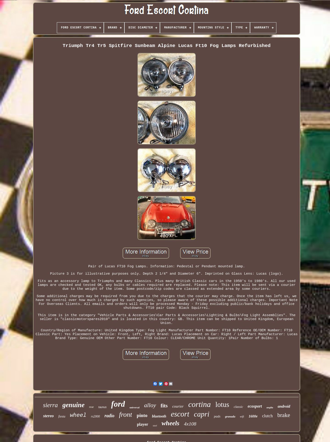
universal (134, 407)
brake (283, 415)
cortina (199, 404)
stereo (48, 415)
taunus (102, 407)
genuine (73, 405)
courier (178, 406)
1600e (253, 416)
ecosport (255, 406)
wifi (242, 416)
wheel (78, 415)
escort (180, 414)
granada (230, 416)
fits (164, 406)
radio (109, 415)
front (125, 414)
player (142, 424)
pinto (142, 415)
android (284, 406)
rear (91, 407)
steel (155, 425)
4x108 (190, 424)
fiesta (61, 416)
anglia (270, 407)
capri (201, 414)
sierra (50, 405)
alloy (150, 405)
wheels (170, 423)
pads (217, 416)
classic (238, 407)
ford (118, 404)
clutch (267, 415)
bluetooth (159, 416)
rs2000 (95, 416)
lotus (222, 405)
